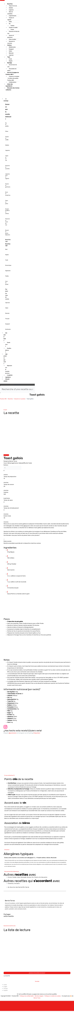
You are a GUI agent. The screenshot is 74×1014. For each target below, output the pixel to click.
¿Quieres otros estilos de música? (37, 976)
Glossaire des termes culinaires (11, 90)
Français (7, 320)
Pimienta (36, 880)
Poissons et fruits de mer (12, 32)
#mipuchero (37, 736)
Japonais (7, 304)
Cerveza (10, 880)
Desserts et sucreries (11, 42)
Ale (8, 890)
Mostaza (29, 880)
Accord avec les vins (12, 65)
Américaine (8, 330)
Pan (33, 880)
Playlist (1, 1005)
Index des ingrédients (9, 86)
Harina (18, 880)
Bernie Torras (37, 1001)
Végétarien (8, 272)
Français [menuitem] (5, 991)
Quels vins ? (7, 346)
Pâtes (6, 132)
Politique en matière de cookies (54, 999)
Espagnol (7, 325)
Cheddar (14, 880)
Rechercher (17, 387)
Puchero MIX (3, 402)
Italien (6, 309)
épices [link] (25, 529)
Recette (1, 1007)
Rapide (7, 256)
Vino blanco (17, 886)
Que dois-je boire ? (5, 338)
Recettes (10, 402)
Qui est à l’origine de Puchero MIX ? (12, 73)
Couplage (2, 1012)
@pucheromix (13, 736)
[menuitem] (5, 988)
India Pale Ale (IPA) (20, 890)
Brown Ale (12, 890)
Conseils (2, 1011)
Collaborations (13, 83)
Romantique (8, 266)
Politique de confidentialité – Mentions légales (32, 999)
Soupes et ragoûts (10, 18)
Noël (6, 250)
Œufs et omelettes (10, 12)
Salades (7, 146)
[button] (2, 0)
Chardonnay (11, 886)
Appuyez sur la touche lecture (8, 371)
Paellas (7, 277)
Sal (40, 880)
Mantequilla (23, 880)
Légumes (7, 151)
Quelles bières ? (8, 352)
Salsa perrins (44, 880)
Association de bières (12, 69)
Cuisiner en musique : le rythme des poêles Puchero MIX (12, 78)
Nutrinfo (1, 1009)
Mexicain (7, 314)
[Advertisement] (37, 610)
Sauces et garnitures (10, 36)
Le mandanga (5, 101)
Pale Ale (27, 890)
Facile (6, 261)
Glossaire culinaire (6, 382)
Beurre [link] (12, 555)
